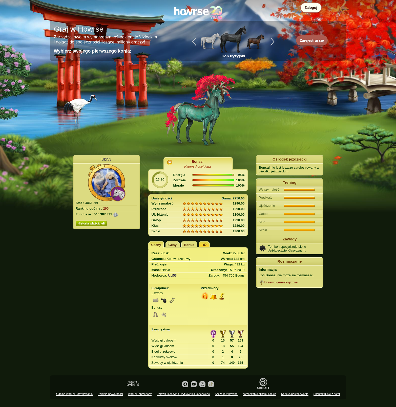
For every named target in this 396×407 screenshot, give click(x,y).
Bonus (189, 245)
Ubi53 (106, 159)
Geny (173, 245)
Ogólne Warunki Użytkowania (74, 393)
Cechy (156, 245)
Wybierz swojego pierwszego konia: (93, 51)
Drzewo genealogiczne (281, 282)
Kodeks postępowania (294, 393)
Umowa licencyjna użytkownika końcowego (183, 393)
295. (106, 208)
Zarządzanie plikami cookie (259, 393)
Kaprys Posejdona (197, 166)
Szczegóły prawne (226, 393)
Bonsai (197, 162)
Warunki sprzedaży (140, 393)
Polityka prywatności (110, 393)
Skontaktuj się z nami (327, 393)
